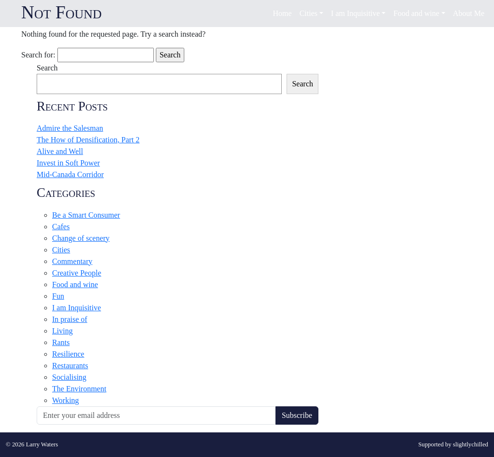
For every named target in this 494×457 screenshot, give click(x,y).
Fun (58, 296)
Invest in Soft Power (68, 163)
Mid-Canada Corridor (70, 174)
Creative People (76, 273)
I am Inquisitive (76, 308)
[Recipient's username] (156, 415)
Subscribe (297, 415)
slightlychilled (470, 444)
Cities (61, 250)
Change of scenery (81, 238)
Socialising (69, 377)
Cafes (60, 226)
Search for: (38, 55)
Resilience (68, 354)
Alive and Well (60, 151)
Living (62, 331)
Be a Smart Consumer (86, 215)
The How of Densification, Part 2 (88, 140)
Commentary (72, 261)
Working (65, 400)
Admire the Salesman (70, 128)
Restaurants (70, 365)
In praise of (69, 319)
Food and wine (75, 284)
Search (47, 68)
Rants (60, 342)
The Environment (79, 389)
